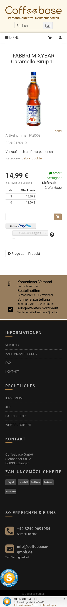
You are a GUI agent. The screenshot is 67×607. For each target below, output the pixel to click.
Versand (12, 345)
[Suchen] (28, 25)
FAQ (8, 362)
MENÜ (12, 38)
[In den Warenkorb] (58, 217)
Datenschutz (15, 416)
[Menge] (30, 216)
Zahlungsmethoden (21, 354)
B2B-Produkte (31, 158)
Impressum (14, 398)
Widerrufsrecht (18, 425)
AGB (8, 407)
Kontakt (12, 371)
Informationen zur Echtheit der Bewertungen (35, 605)
